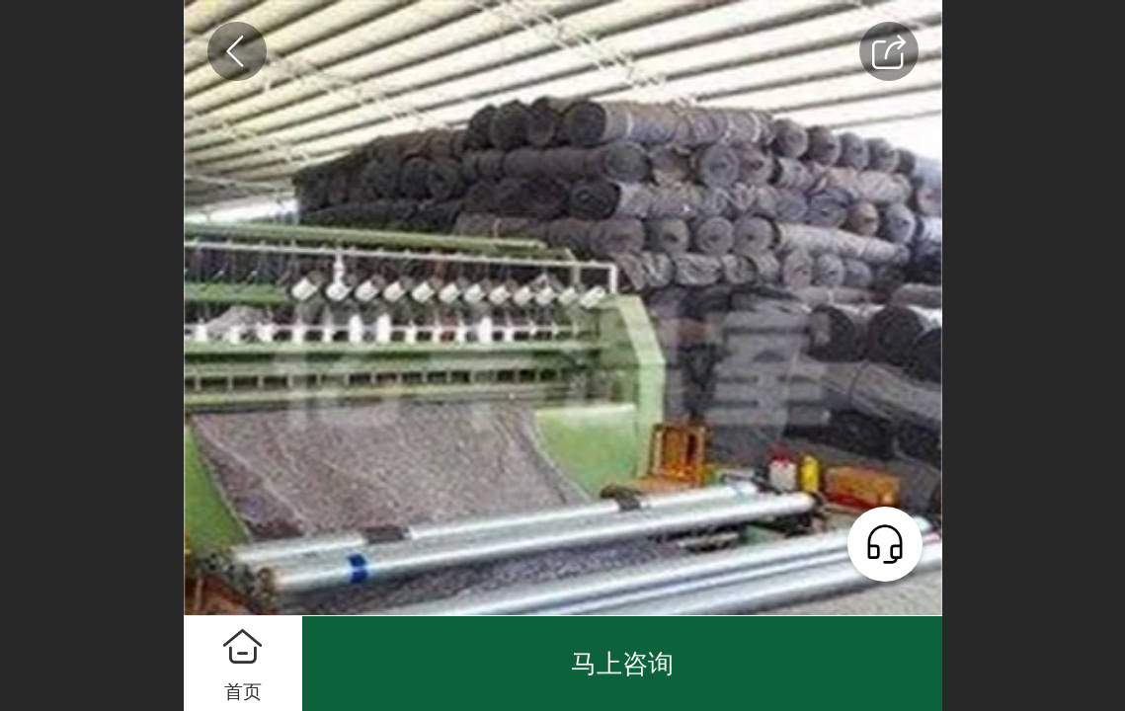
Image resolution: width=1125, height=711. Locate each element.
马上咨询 (622, 663)
